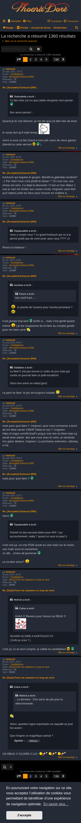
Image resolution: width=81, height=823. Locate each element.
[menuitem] (27, 21)
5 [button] (46, 59)
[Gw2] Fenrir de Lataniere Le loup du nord (29, 580)
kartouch (10, 69)
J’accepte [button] (24, 815)
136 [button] (56, 59)
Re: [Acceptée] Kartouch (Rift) (19, 87)
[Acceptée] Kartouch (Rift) (21, 77)
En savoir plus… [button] (56, 804)
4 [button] (41, 59)
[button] (19, 59)
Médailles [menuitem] (16, 21)
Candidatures (16, 74)
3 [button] (36, 59)
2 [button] (30, 59)
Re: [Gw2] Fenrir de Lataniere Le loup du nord (28, 590)
